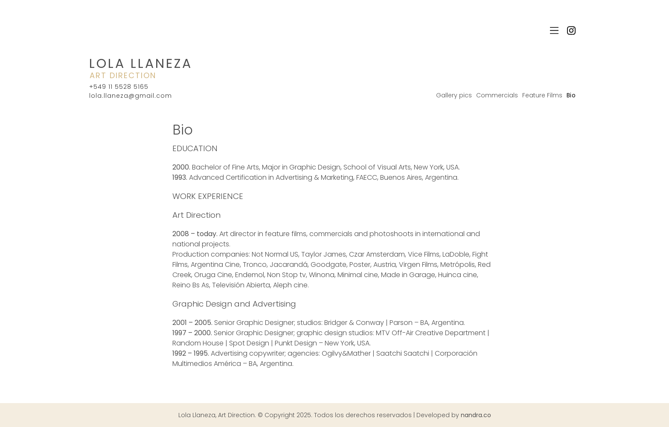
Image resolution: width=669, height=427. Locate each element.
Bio (571, 95)
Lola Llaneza (140, 64)
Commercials (497, 95)
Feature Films (542, 95)
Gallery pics (454, 95)
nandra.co (476, 415)
